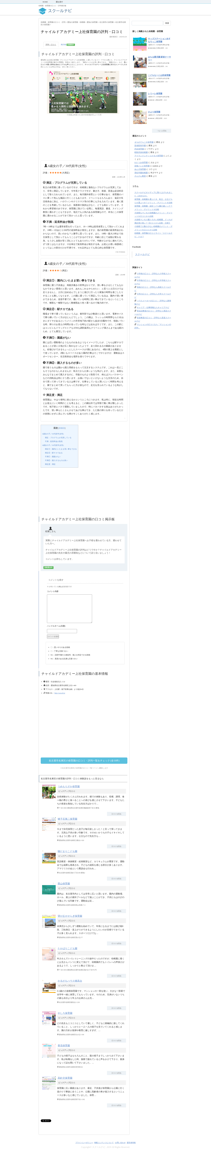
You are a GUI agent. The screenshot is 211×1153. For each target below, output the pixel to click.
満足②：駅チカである (54, 453)
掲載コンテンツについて (104, 1143)
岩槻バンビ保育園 (142, 166)
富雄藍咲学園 (140, 146)
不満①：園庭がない (53, 457)
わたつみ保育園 (141, 163)
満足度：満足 (50, 464)
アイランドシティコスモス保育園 (148, 156)
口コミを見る (116, 814)
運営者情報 (131, 1143)
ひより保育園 (154, 112)
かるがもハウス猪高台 (70, 981)
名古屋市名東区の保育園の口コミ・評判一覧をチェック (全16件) (84, 760)
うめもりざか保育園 (69, 786)
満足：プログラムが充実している (58, 438)
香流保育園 (64, 1045)
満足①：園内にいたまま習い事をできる (61, 449)
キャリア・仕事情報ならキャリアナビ (153, 308)
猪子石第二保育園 (67, 819)
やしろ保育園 (65, 1013)
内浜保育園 (139, 149)
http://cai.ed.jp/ (59, 693)
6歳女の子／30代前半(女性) (53, 434)
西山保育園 (64, 883)
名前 (85, 626)
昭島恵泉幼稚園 (141, 152)
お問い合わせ (120, 1143)
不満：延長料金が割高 (54, 441)
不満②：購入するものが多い (56, 460)
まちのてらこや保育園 (143, 142)
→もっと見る (161, 131)
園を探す (59, 2)
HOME (45, 2)
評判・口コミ (51, 45)
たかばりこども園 (67, 948)
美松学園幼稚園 (141, 173)
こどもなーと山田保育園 (159, 75)
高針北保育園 (65, 1078)
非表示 (62, 428)
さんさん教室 (140, 176)
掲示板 (68, 45)
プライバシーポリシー (84, 1143)
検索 (167, 23)
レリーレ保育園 (155, 94)
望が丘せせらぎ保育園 (70, 916)
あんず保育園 (140, 169)
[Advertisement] (84, 138)
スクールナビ (142, 254)
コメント (85, 592)
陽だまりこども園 (67, 851)
